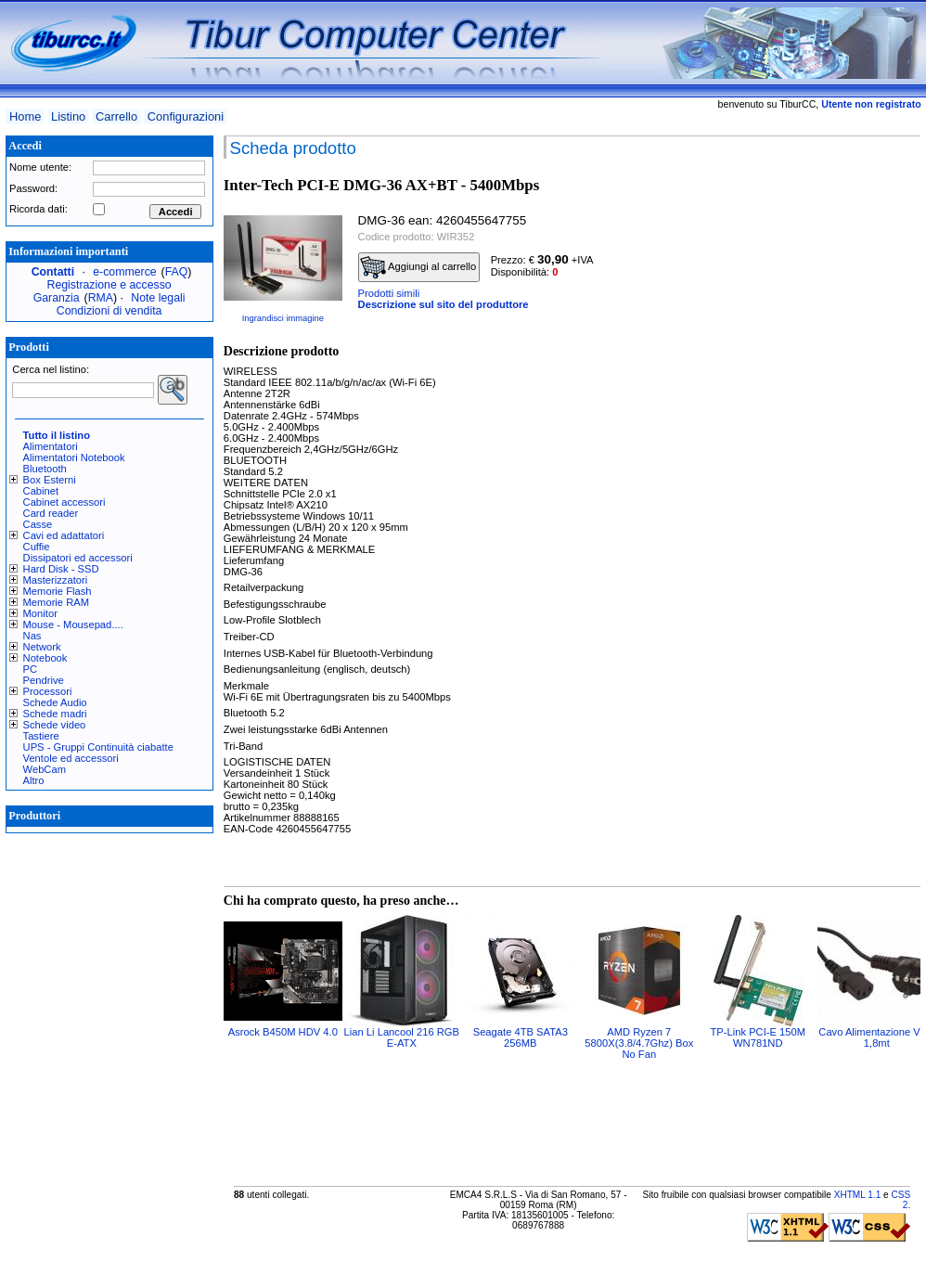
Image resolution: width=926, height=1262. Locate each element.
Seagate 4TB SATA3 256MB (520, 1037)
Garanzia (56, 297)
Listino (68, 116)
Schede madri (55, 713)
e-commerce (124, 271)
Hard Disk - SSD (61, 568)
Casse (38, 524)
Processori (47, 691)
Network (42, 646)
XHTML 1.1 (857, 1195)
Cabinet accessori (64, 502)
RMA (100, 297)
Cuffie (36, 546)
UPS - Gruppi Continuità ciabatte (98, 747)
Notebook (45, 657)
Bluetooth (45, 468)
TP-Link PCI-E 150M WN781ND (758, 1037)
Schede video (54, 724)
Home (25, 116)
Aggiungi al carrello (418, 267)
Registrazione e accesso (109, 284)
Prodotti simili (389, 293)
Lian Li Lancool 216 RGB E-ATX (401, 1037)
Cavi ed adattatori (64, 535)
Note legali (158, 297)
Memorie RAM (56, 602)
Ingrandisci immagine (283, 318)
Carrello (116, 116)
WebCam (44, 769)
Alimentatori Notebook (74, 457)
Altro (34, 780)
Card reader (51, 513)
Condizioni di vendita (109, 310)
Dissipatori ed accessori (78, 557)
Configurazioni (186, 116)
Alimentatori (50, 446)
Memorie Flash (57, 591)
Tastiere (41, 735)
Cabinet (41, 490)
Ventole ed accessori (71, 758)
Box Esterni (49, 479)
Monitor (40, 613)
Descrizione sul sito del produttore (443, 304)
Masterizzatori (55, 580)
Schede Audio (55, 702)
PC (30, 669)
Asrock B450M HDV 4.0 (283, 1031)
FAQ (176, 271)
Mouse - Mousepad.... (73, 624)
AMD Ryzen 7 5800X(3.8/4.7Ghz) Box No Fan (639, 1043)
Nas (32, 635)
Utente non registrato (870, 103)
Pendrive (43, 680)
